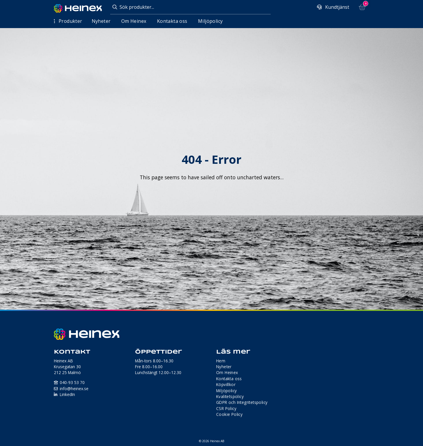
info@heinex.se (74, 388)
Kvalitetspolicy (230, 396)
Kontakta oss (172, 21)
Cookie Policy (229, 414)
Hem (220, 361)
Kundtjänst (336, 7)
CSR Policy (226, 408)
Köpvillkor (226, 384)
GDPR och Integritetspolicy (241, 402)
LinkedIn (67, 394)
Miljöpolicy (210, 21)
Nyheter (101, 21)
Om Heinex (133, 21)
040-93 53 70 (72, 382)
